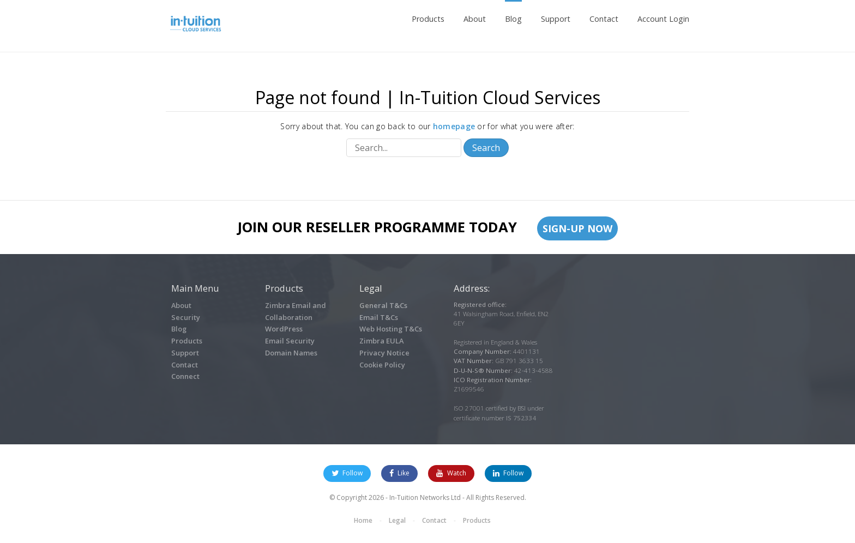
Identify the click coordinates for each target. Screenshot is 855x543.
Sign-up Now (577, 228)
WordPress (284, 329)
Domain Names (291, 353)
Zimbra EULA (381, 341)
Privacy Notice (384, 353)
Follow (347, 473)
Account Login (663, 19)
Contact (603, 19)
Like (399, 473)
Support (555, 19)
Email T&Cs (378, 317)
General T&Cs (383, 305)
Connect (185, 376)
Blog (513, 19)
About (474, 19)
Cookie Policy (382, 365)
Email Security (290, 341)
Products (428, 19)
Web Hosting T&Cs (390, 329)
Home (363, 520)
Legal (397, 520)
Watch (451, 473)
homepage (454, 126)
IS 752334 (521, 418)
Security (185, 317)
